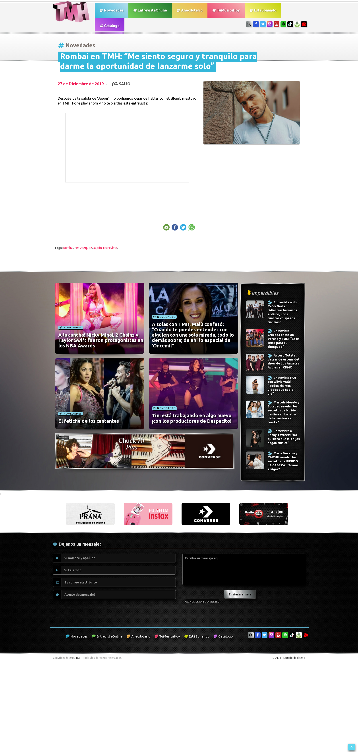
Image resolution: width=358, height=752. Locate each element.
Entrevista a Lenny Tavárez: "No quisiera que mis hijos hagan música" (284, 437)
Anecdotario (190, 10)
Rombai (68, 248)
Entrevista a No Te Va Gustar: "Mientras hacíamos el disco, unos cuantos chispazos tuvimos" (282, 312)
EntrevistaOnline (150, 10)
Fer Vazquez (83, 248)
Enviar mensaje (240, 594)
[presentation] (202, 593)
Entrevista (110, 248)
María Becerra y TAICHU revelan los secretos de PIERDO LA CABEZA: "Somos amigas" (283, 461)
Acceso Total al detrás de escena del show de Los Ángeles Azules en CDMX (283, 361)
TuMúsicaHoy (226, 10)
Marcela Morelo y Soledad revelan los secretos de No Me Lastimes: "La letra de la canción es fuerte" (284, 412)
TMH (78, 657)
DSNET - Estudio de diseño (289, 657)
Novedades (112, 10)
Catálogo (110, 26)
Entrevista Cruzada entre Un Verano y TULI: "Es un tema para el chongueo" (284, 339)
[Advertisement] (233, 187)
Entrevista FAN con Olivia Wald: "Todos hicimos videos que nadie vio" (282, 386)
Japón (97, 248)
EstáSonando (263, 10)
